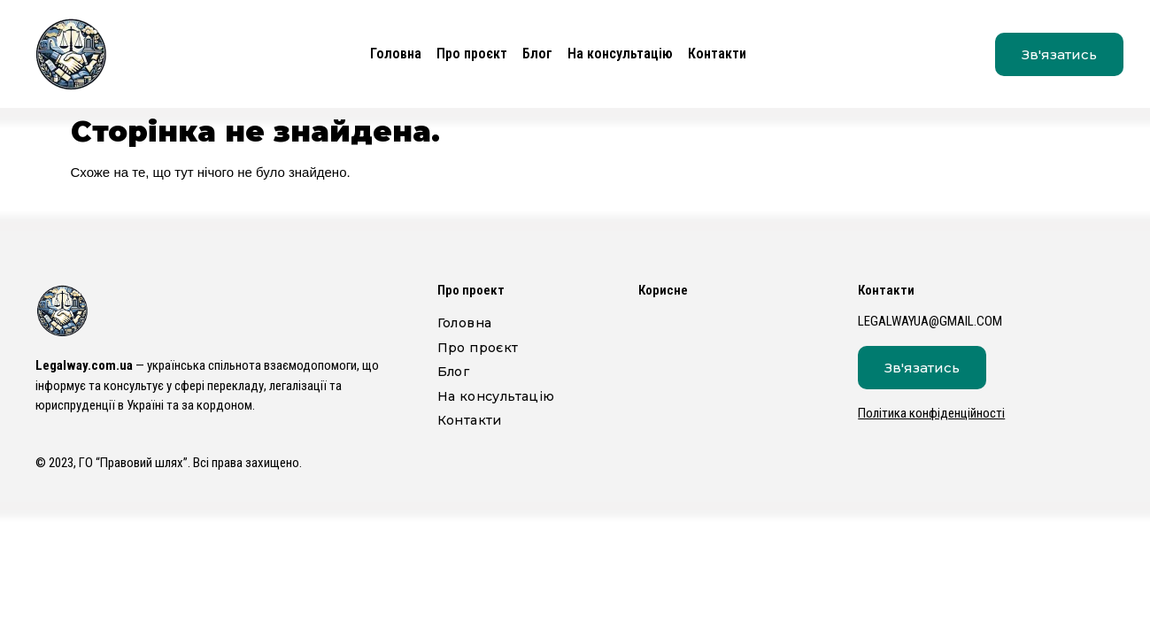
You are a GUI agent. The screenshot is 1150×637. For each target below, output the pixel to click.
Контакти (717, 53)
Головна (395, 53)
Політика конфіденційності (931, 413)
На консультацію (620, 53)
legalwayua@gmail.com (930, 321)
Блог (537, 53)
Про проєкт (471, 53)
